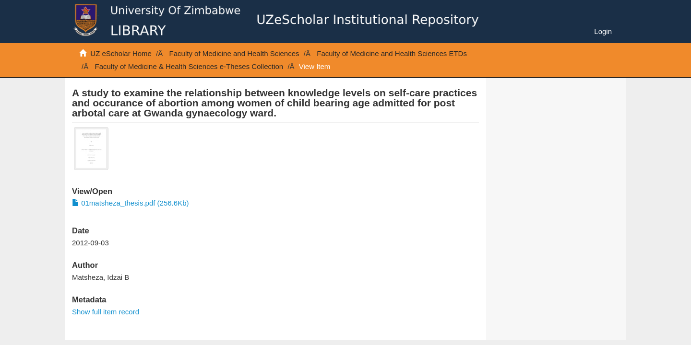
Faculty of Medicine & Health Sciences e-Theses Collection (189, 66)
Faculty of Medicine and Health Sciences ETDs (392, 53)
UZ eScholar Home (121, 53)
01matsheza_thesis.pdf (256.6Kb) (130, 203)
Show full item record (105, 312)
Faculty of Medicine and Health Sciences (234, 53)
